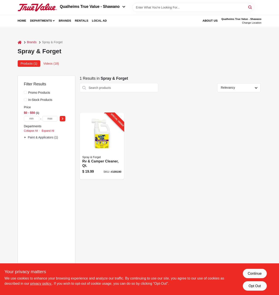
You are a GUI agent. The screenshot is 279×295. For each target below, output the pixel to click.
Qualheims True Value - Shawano (92, 6)
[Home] (20, 42)
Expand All (48, 130)
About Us (210, 20)
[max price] (50, 118)
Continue (255, 273)
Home (22, 20)
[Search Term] (193, 7)
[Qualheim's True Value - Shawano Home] (37, 7)
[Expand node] (25, 137)
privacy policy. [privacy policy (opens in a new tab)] (41, 283)
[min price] (31, 118)
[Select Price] (62, 118)
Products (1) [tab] (29, 63)
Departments (41, 20)
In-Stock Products (40, 100)
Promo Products (39, 92)
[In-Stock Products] (25, 99)
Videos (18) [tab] (51, 63)
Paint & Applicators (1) (43, 137)
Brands (65, 20)
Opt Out (254, 286)
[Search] (250, 7)
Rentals (81, 20)
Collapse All (31, 130)
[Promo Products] (25, 92)
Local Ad (99, 20)
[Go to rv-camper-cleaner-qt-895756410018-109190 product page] (102, 146)
